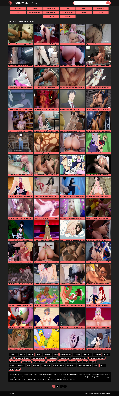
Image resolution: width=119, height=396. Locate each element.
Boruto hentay (64, 358)
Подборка (97, 354)
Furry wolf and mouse (22, 358)
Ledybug (93, 362)
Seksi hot (31, 354)
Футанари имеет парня (97, 358)
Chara (18, 369)
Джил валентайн (39, 362)
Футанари (100, 8)
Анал (18, 12)
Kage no (22, 354)
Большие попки (34, 12)
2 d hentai (77, 354)
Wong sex (36, 365)
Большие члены (51, 12)
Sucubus (72, 362)
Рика (85, 362)
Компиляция (87, 354)
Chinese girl (47, 354)
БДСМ (101, 12)
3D (68, 8)
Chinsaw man (62, 362)
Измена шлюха (15, 362)
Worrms (102, 365)
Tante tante (13, 354)
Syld (11, 358)
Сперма (51, 16)
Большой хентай (58, 365)
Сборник (106, 354)
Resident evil (51, 362)
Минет (84, 12)
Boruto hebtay (52, 358)
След (11, 369)
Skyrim (39, 354)
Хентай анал (71, 365)
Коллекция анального (17, 365)
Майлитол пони (65, 354)
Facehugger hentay (38, 358)
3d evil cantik (46, 365)
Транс (96, 365)
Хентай (11, 393)
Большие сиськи (67, 12)
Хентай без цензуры (84, 365)
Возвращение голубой (79, 358)
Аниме (34, 8)
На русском (51, 8)
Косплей (68, 16)
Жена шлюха (26, 362)
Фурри (84, 8)
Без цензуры (18, 8)
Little (28, 365)
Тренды (35, 3)
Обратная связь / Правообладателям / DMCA (97, 393)
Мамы (56, 354)
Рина (79, 362)
